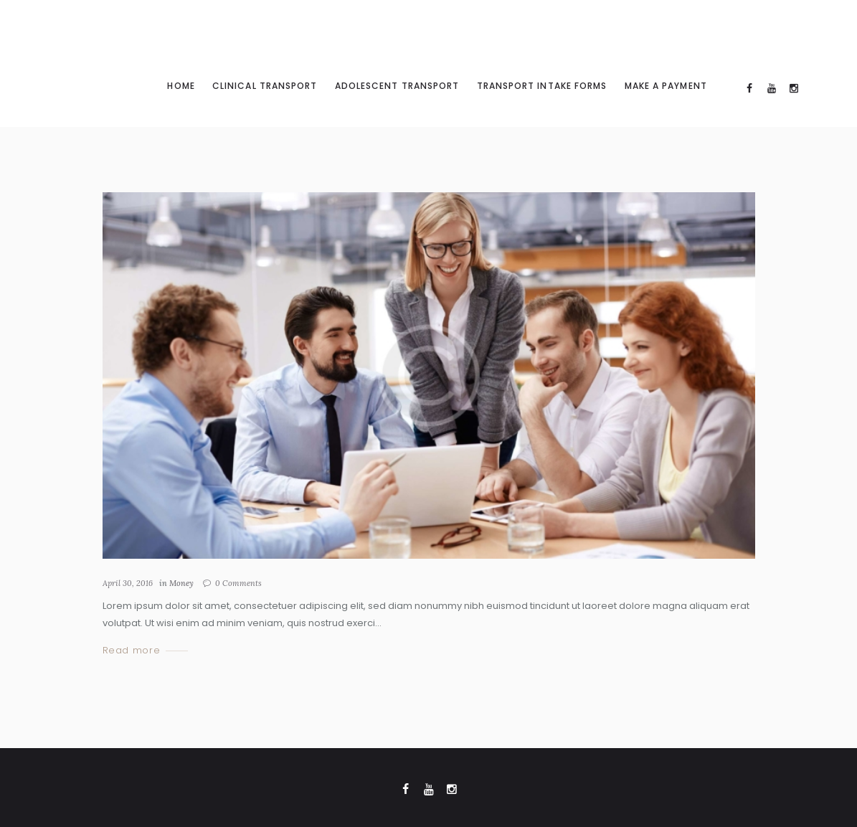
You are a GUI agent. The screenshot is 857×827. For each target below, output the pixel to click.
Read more (132, 651)
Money (181, 583)
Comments (238, 583)
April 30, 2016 (128, 583)
